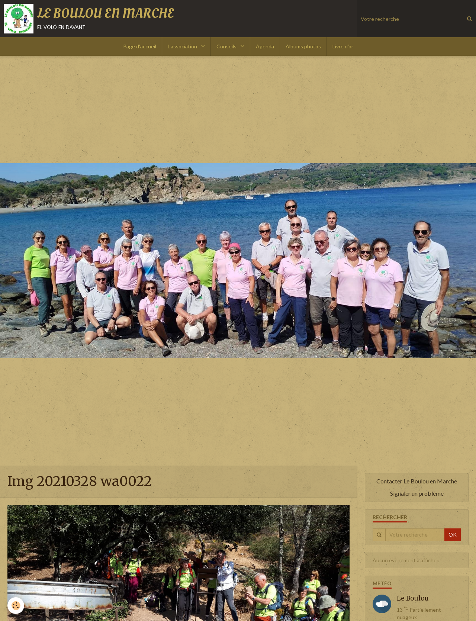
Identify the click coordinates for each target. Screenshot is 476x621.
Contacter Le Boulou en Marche (416, 481)
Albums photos (303, 46)
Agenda (265, 46)
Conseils (227, 46)
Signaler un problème (417, 493)
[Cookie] (15, 605)
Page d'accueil (139, 46)
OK (452, 534)
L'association (183, 46)
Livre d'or (342, 46)
